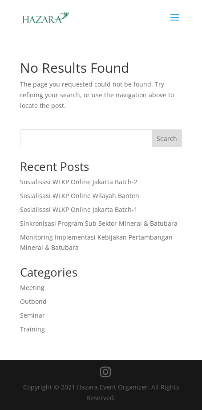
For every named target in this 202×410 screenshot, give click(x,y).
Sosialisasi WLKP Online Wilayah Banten (79, 195)
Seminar (32, 315)
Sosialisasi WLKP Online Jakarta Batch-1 (78, 209)
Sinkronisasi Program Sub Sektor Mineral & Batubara (99, 223)
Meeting (32, 287)
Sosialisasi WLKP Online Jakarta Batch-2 (78, 182)
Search (167, 138)
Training (32, 329)
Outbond (33, 301)
